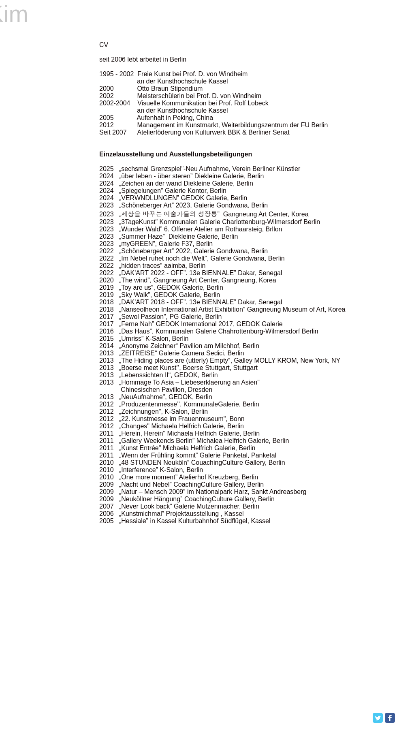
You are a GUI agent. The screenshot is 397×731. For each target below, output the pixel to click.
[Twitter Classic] (378, 718)
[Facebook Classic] (390, 718)
